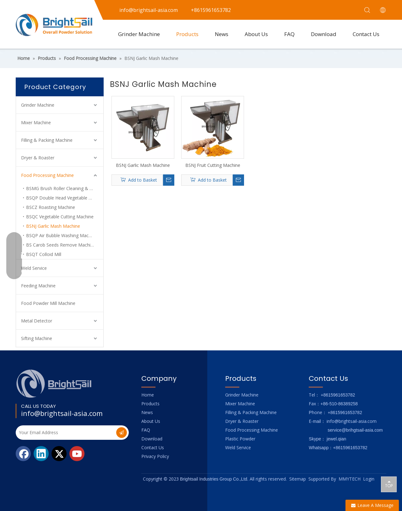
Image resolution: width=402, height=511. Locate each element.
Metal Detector (36, 321)
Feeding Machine (38, 286)
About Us (256, 34)
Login (368, 479)
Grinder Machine (139, 34)
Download (323, 34)
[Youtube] (76, 453)
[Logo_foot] (54, 383)
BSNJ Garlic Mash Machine (53, 226)
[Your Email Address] (65, 432)
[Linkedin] (41, 453)
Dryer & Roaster (37, 158)
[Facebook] (23, 453)
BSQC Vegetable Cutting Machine (60, 217)
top (388, 484)
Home (147, 395)
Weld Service (34, 268)
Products (187, 34)
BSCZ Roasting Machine (50, 207)
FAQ (289, 34)
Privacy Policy (155, 456)
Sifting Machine (36, 338)
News (221, 34)
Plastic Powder (240, 439)
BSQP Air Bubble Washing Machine (61, 235)
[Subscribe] (121, 432)
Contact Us (366, 34)
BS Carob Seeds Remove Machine (60, 245)
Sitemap (297, 479)
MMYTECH (350, 479)
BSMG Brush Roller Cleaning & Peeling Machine (64, 188)
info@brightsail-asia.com (62, 413)
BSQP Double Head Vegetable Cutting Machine (64, 198)
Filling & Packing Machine (47, 140)
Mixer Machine (36, 122)
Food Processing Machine (47, 175)
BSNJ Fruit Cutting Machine (212, 165)
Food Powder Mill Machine (48, 303)
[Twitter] (59, 453)
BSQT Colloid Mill (43, 254)
